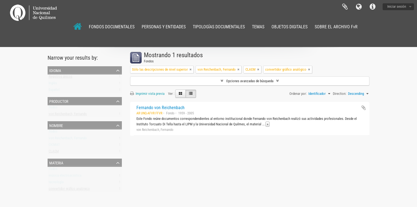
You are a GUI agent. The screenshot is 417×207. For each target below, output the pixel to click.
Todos (53, 108)
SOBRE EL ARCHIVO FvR (336, 26)
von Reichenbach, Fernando (68, 115)
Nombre (56, 125)
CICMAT (54, 146)
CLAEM (54, 152)
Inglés (53, 84)
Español (54, 91)
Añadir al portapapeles (363, 108)
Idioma (359, 7)
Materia (56, 162)
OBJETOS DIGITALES (289, 26)
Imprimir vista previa (147, 94)
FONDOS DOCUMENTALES (112, 26)
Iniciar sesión (396, 6)
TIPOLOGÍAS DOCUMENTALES (219, 26)
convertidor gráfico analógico (69, 190)
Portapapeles (345, 7)
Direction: (339, 94)
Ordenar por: (298, 94)
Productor (58, 101)
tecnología (56, 183)
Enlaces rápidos (372, 7)
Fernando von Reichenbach (160, 107)
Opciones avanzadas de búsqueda (249, 81)
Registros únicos (60, 78)
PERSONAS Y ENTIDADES (164, 26)
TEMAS (258, 26)
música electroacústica (65, 177)
